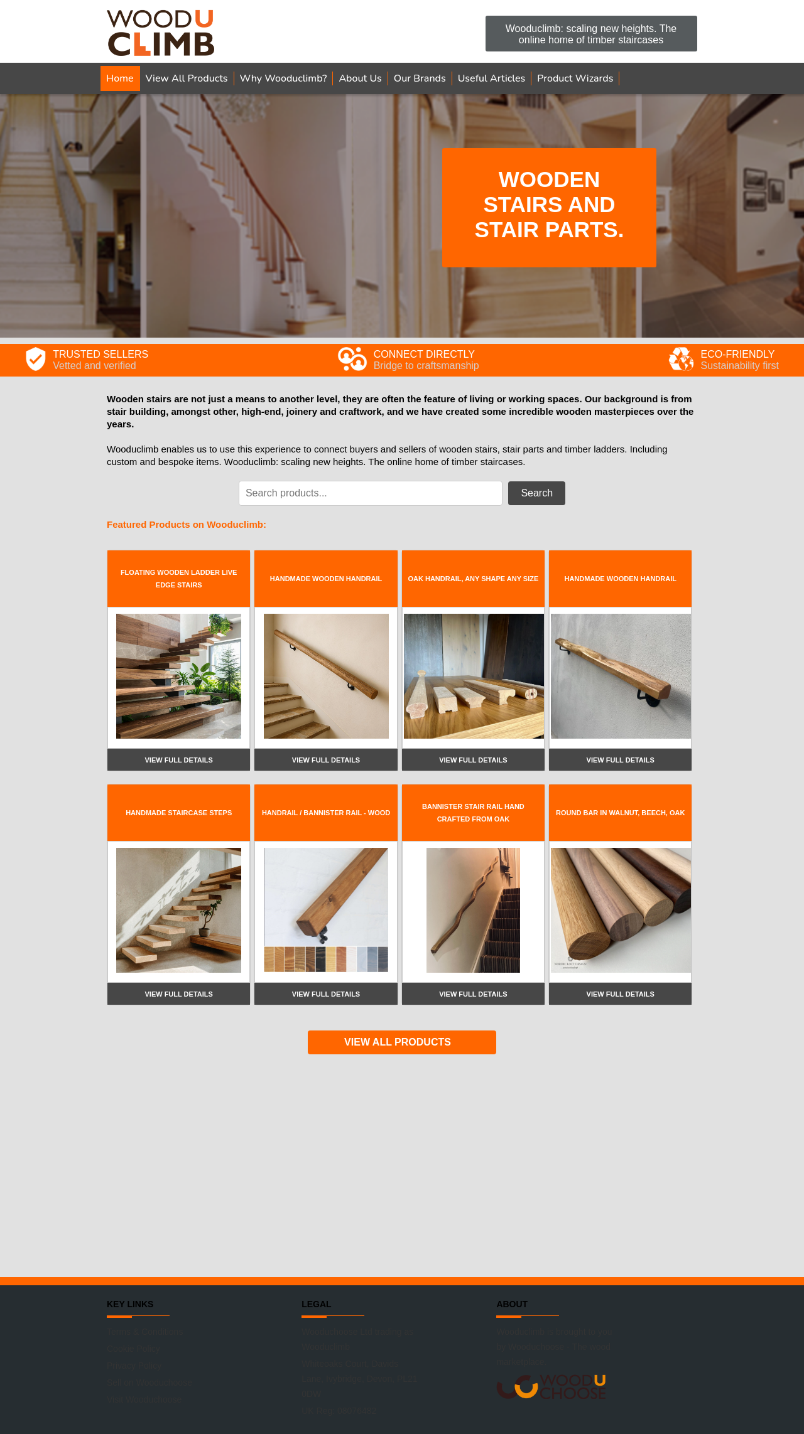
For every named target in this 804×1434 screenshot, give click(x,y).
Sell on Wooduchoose (149, 1383)
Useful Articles (492, 78)
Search (537, 493)
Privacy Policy (134, 1366)
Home (120, 78)
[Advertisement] (402, 1164)
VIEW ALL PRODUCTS (397, 1042)
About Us (360, 78)
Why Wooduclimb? (283, 78)
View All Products (187, 78)
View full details (178, 760)
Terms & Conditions (145, 1332)
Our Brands (420, 78)
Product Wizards (575, 78)
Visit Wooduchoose (144, 1399)
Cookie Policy (133, 1349)
